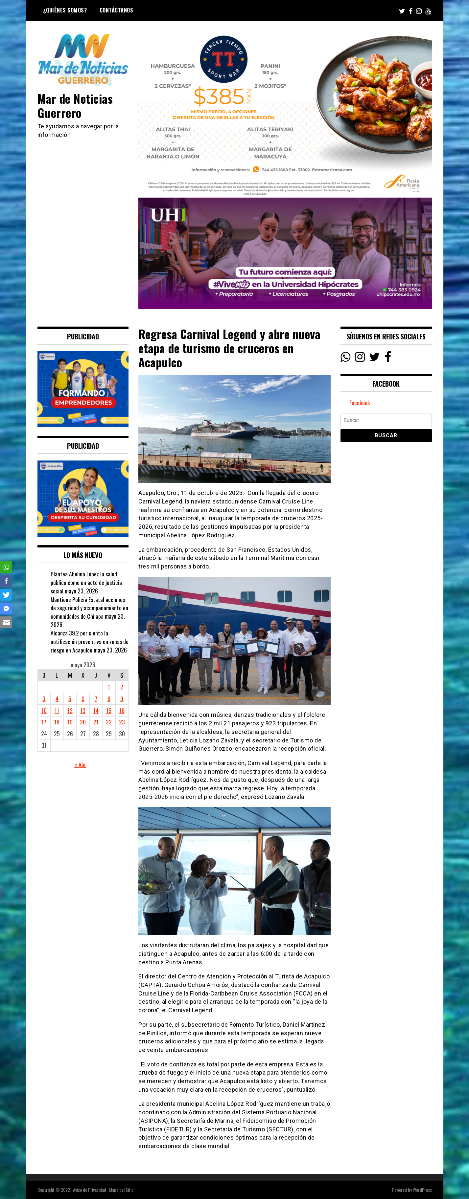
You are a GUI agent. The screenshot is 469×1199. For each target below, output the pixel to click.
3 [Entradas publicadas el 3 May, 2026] (43, 698)
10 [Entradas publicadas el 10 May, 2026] (44, 710)
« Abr (80, 764)
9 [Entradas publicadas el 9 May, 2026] (121, 698)
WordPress (422, 1189)
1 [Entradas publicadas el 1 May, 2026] (109, 686)
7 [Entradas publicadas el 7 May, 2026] (96, 698)
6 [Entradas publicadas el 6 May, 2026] (83, 698)
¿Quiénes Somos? (65, 10)
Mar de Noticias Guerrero (76, 105)
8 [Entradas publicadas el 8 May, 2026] (108, 698)
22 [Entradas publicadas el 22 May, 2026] (109, 721)
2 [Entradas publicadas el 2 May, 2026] (121, 686)
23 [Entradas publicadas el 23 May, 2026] (122, 721)
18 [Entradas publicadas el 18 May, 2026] (56, 721)
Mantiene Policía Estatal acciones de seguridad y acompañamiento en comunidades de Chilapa (89, 607)
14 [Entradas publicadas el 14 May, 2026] (96, 710)
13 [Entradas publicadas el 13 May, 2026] (82, 710)
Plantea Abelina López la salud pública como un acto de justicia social (86, 582)
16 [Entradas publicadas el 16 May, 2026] (122, 710)
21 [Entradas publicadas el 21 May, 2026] (96, 721)
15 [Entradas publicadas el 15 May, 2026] (108, 710)
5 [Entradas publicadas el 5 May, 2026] (69, 698)
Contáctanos (116, 10)
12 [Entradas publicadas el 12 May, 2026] (70, 710)
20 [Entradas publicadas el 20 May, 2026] (83, 721)
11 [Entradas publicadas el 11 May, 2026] (57, 710)
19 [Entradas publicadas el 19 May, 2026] (70, 721)
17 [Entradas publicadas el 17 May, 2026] (43, 721)
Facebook (359, 402)
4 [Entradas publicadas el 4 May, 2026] (57, 698)
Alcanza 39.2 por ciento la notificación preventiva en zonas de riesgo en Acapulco (90, 641)
